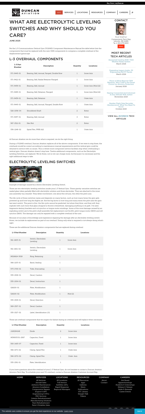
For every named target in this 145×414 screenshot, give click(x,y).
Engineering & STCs (41, 394)
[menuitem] (132, 12)
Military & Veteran (125, 387)
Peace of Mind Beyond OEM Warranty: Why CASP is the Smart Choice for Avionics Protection (121, 82)
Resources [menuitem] (97, 12)
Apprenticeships (125, 382)
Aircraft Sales (41, 382)
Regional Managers (62, 389)
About (104, 380)
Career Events (125, 392)
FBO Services (40, 396)
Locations (62, 377)
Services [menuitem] (68, 12)
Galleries (83, 385)
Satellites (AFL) (62, 385)
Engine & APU (41, 392)
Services (41, 377)
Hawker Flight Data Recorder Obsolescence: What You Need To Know (121, 105)
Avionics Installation (41, 387)
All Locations (62, 380)
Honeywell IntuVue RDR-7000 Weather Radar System (121, 61)
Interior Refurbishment (41, 398)
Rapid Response (62, 387)
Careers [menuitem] (123, 12)
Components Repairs (41, 389)
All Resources (83, 380)
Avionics (123, 116)
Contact (104, 382)
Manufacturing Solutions (41, 401)
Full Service (62, 382)
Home (20, 377)
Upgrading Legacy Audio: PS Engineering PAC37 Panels (121, 71)
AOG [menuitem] (59, 12)
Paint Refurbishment (41, 403)
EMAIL (121, 46)
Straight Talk (83, 394)
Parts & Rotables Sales (41, 405)
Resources (83, 377)
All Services (41, 380)
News (83, 387)
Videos (83, 396)
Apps (83, 382)
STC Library (83, 392)
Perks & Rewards (125, 389)
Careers (125, 377)
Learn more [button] (68, 411)
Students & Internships (125, 385)
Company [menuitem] (111, 12)
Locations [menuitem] (82, 12)
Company (104, 377)
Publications (83, 389)
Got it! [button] (139, 411)
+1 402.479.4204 (121, 43)
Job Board (125, 380)
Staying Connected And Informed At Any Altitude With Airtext (121, 94)
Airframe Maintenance (41, 385)
